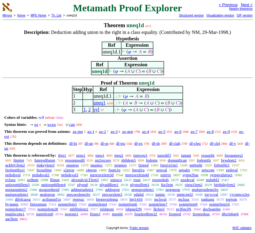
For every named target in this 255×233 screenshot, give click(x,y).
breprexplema (107, 199)
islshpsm (107, 209)
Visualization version (220, 15)
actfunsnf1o (51, 199)
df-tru (120, 143)
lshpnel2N (134, 209)
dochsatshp (211, 209)
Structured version (191, 15)
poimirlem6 (127, 204)
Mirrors (7, 15)
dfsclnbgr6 (230, 214)
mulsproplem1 (16, 194)
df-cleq (195, 143)
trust (137, 179)
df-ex (138, 143)
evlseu (10, 179)
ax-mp (78, 131)
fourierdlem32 (145, 214)
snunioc (96, 165)
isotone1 (71, 214)
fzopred (175, 214)
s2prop (68, 170)
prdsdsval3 (69, 175)
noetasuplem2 (16, 189)
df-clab (174, 143)
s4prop (91, 170)
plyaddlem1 (109, 184)
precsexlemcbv (78, 194)
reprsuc (78, 199)
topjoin (231, 199)
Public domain (139, 228)
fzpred (143, 165)
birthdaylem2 (224, 184)
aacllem (11, 219)
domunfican (177, 160)
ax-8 (210, 131)
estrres (165, 175)
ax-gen (127, 131)
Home (21, 15)
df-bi (73, 143)
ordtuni (33, 179)
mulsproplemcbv (205, 189)
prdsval (232, 170)
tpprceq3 (140, 155)
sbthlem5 (128, 160)
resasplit (207, 155)
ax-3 (114, 131)
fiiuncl (95, 214)
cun (72, 124)
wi (36, 124)
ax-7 (193, 131)
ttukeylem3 (46, 165)
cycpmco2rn (239, 194)
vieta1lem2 (194, 184)
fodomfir (204, 160)
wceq (51, 124)
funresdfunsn (44, 160)
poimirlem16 (219, 204)
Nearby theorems (241, 8)
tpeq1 (100, 155)
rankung (207, 199)
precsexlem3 (112, 194)
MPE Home (38, 15)
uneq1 (100, 102)
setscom (208, 170)
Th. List (56, 15)
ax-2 (102, 131)
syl (96, 109)
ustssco (116, 179)
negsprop (173, 189)
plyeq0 (82, 184)
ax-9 (226, 131)
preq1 (80, 155)
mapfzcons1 (14, 214)
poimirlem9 (188, 204)
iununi (186, 155)
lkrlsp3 (158, 209)
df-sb (156, 143)
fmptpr (18, 160)
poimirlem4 (97, 204)
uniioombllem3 (17, 184)
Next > (247, 4)
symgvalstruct (221, 175)
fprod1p (138, 170)
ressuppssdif (75, 160)
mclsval (160, 199)
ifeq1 (62, 155)
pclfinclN (183, 209)
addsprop (112, 189)
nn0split (195, 165)
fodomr (152, 160)
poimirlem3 (67, 204)
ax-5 (161, 131)
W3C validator (242, 228)
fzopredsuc (201, 214)
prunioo (120, 165)
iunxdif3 (164, 155)
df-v (232, 143)
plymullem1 (139, 184)
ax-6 (178, 131)
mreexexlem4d (137, 175)
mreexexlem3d (102, 175)
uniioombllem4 (53, 184)
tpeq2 (118, 155)
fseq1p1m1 (169, 165)
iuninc (160, 194)
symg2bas (190, 175)
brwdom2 (228, 160)
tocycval (211, 194)
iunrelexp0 (44, 214)
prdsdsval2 (40, 175)
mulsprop (47, 194)
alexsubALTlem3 (85, 179)
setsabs (184, 170)
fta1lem (167, 184)
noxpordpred (49, 189)
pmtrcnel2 (185, 194)
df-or (104, 143)
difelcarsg (23, 199)
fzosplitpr (44, 170)
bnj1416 (136, 199)
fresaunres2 (234, 155)
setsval (161, 170)
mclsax (183, 199)
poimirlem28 (47, 209)
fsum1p (114, 170)
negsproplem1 (142, 189)
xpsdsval (187, 179)
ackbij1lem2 (15, 165)
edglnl (139, 194)
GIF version (245, 15)
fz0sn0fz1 (222, 165)
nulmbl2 (212, 179)
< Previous (228, 4)
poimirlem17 (15, 209)
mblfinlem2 (79, 209)
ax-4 (145, 131)
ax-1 (91, 131)
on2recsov (103, 160)
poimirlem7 (158, 204)
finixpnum (38, 204)
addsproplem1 (82, 189)
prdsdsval (13, 175)
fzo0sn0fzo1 (15, 170)
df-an (88, 143)
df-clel (215, 143)
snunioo (72, 165)
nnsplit (117, 214)
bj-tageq (11, 204)
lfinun (55, 179)
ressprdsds (160, 179)
